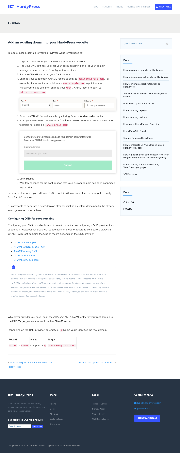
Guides (126, 202)
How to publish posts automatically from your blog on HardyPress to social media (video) (146, 156)
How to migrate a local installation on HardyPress (142, 85)
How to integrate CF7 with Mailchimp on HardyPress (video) (143, 146)
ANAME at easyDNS (25, 251)
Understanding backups (135, 117)
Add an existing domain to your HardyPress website (145, 95)
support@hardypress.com (147, 403)
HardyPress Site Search (135, 131)
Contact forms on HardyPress (137, 138)
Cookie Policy (98, 414)
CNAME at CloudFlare (26, 259)
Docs (52, 409)
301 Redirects (130, 174)
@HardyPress (142, 409)
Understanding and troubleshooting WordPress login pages (141, 166)
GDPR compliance (100, 419)
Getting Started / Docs (138, 7)
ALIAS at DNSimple (25, 242)
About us (54, 414)
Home (95, 7)
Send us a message (147, 418)
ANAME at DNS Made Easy (29, 246)
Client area (55, 424)
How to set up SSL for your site (96, 362)
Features (107, 7)
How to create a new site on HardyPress (143, 70)
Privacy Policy (98, 409)
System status (56, 419)
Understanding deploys (135, 110)
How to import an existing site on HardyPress (145, 77)
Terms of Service (99, 404)
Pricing (119, 7)
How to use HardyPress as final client (141, 124)
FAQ (125, 209)
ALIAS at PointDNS (24, 255)
